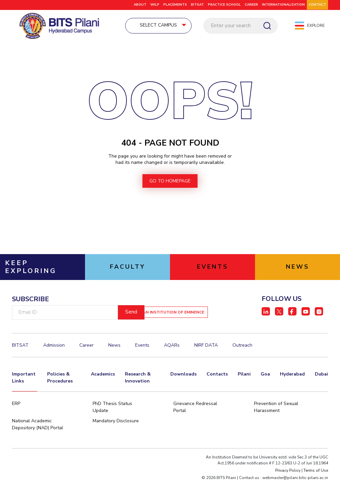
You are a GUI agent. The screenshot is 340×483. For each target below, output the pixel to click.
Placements (175, 4)
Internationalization (283, 4)
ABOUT (140, 4)
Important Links (24, 379)
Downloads (183, 376)
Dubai (321, 376)
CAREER (251, 4)
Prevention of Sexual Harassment (276, 408)
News (114, 347)
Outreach (242, 347)
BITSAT (197, 4)
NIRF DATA (206, 347)
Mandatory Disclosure (116, 422)
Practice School (224, 4)
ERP (16, 405)
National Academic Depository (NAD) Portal (37, 426)
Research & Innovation (138, 379)
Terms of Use (315, 472)
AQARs (172, 347)
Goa (265, 376)
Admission (54, 347)
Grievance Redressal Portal (195, 408)
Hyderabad (292, 376)
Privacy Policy (287, 472)
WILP (154, 4)
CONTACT (317, 4)
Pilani (244, 376)
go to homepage (170, 182)
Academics (103, 376)
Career (86, 347)
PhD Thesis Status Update (112, 408)
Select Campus (170, 25)
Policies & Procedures (60, 379)
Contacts (217, 376)
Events (142, 347)
